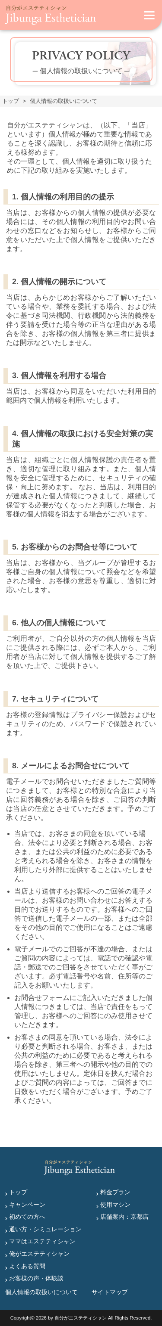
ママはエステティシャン (42, 1241)
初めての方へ (27, 1216)
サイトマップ (110, 1292)
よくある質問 (27, 1266)
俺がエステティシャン (39, 1253)
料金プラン (115, 1192)
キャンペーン (27, 1204)
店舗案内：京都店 (124, 1216)
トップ (18, 1192)
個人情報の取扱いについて (41, 1292)
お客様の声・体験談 (36, 1278)
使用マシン (115, 1204)
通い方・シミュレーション (45, 1229)
